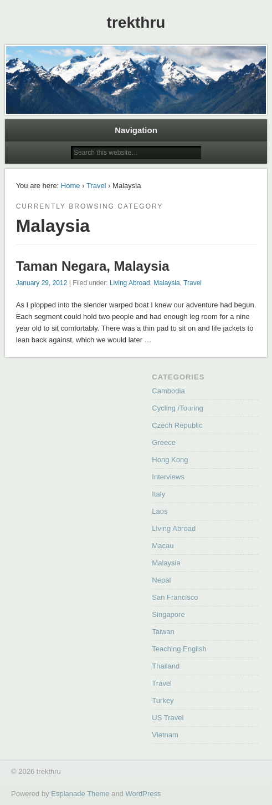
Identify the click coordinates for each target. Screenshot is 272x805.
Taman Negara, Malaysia (93, 266)
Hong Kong (170, 459)
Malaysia (166, 283)
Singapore (168, 614)
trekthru (136, 22)
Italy (158, 494)
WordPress (143, 793)
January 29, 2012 (42, 283)
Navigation (136, 130)
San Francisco (175, 597)
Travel (96, 185)
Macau (162, 545)
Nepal (161, 580)
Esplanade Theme (80, 793)
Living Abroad (130, 283)
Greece (164, 442)
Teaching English (179, 649)
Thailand (165, 666)
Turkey (162, 700)
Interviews (168, 477)
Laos (159, 511)
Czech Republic (177, 425)
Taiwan (163, 631)
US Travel (167, 717)
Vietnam (165, 735)
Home (70, 185)
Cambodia (168, 391)
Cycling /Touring (177, 408)
